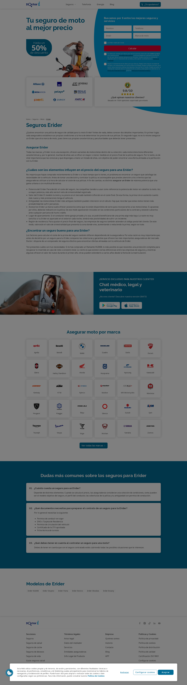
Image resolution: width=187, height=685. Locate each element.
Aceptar (166, 672)
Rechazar (124, 672)
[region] (93, 672)
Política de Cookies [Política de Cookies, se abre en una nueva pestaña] (96, 676)
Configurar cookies (145, 672)
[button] (9, 673)
